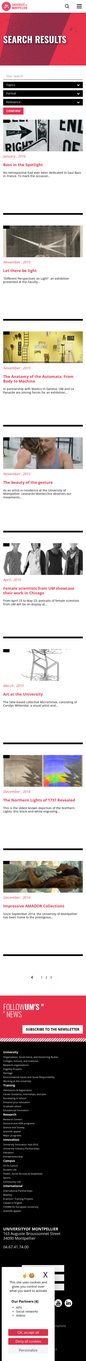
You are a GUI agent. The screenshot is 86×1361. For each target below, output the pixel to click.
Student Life (10, 1169)
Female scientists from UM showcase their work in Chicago (38, 590)
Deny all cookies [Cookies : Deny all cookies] (28, 1341)
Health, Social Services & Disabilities (22, 1173)
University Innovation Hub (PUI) (20, 1144)
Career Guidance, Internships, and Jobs (24, 1094)
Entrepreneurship (13, 1156)
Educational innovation (16, 1110)
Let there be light (20, 270)
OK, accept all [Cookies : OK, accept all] (28, 1332)
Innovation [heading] (11, 1140)
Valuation (8, 1152)
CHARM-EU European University (21, 1206)
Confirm (13, 111)
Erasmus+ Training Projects (18, 1198)
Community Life (12, 1181)
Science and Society (14, 1127)
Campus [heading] (9, 1161)
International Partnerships (17, 1190)
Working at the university (17, 1081)
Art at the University (23, 694)
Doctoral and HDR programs (19, 1123)
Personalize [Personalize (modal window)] (28, 1350)
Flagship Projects (12, 1069)
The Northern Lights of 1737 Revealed (39, 800)
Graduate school (12, 1106)
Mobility (7, 1194)
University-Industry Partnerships (21, 1148)
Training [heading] (9, 1085)
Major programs (12, 1135)
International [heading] (12, 1186)
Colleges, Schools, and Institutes (20, 1061)
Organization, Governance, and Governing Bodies (30, 1057)
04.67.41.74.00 (16, 1246)
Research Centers (12, 1119)
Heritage (7, 1073)
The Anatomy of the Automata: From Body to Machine (38, 379)
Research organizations (16, 1065)
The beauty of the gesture (28, 482)
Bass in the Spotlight (23, 164)
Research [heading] (9, 1114)
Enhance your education (16, 1102)
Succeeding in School (14, 1098)
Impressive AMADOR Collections (33, 905)
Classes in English (12, 1202)
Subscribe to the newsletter (52, 1029)
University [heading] (10, 1052)
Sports (6, 1177)
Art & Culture (10, 1165)
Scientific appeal (12, 1131)
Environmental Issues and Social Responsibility (29, 1077)
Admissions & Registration (17, 1090)
